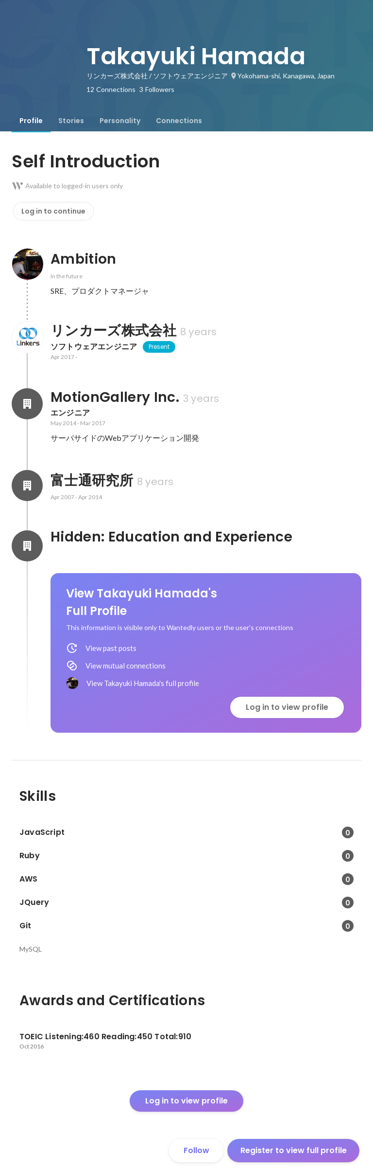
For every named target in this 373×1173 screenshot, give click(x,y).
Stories (71, 121)
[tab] (31, 120)
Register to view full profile (293, 1150)
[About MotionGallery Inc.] (27, 403)
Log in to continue (53, 211)
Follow (196, 1150)
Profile (31, 121)
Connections (179, 121)
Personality (120, 121)
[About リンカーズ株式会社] (27, 337)
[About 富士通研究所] (27, 485)
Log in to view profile (287, 707)
